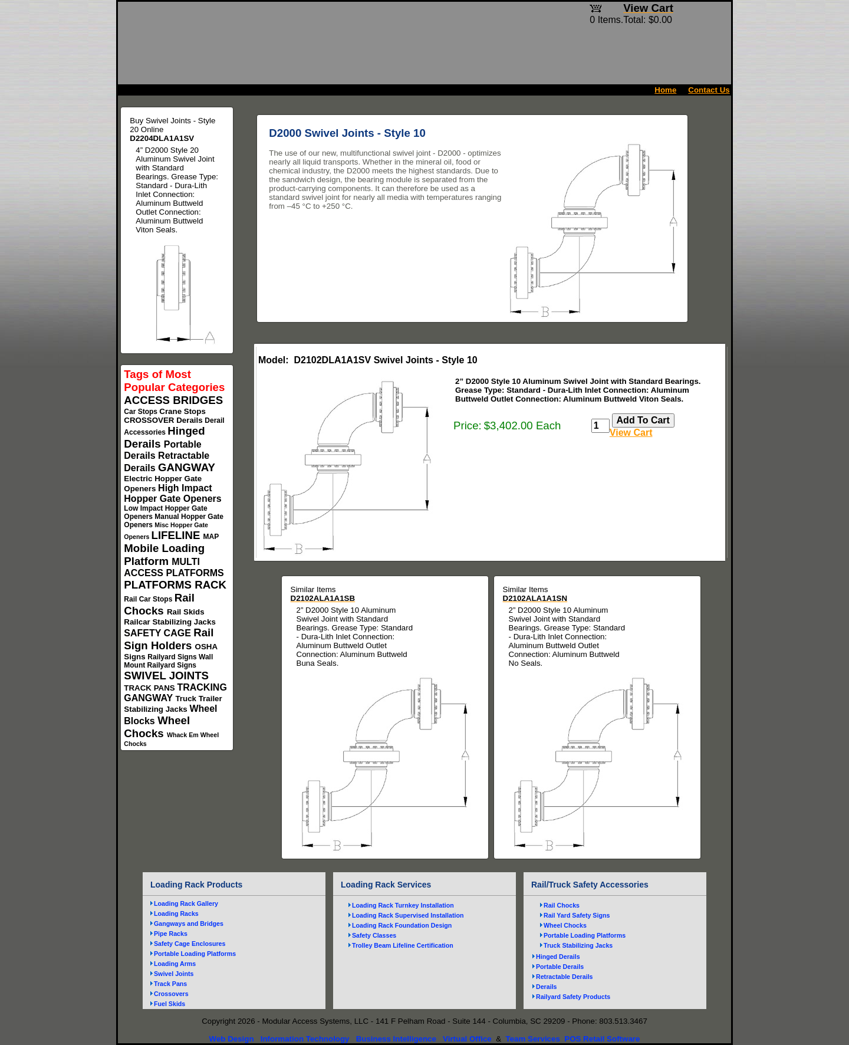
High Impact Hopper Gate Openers (172, 493)
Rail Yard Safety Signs (577, 915)
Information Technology (305, 1038)
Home (665, 90)
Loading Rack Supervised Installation (408, 915)
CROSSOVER (150, 420)
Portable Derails (560, 966)
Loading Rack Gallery (186, 903)
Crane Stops (182, 411)
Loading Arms (175, 963)
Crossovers (171, 993)
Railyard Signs (173, 657)
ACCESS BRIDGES (173, 400)
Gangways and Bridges (188, 923)
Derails (190, 420)
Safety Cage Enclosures (189, 943)
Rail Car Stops (149, 599)
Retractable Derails (564, 976)
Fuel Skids (169, 1003)
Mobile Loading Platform (164, 554)
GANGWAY (186, 467)
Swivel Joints (174, 973)
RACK (210, 585)
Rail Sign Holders (168, 639)
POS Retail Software (602, 1038)
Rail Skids (186, 611)
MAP (211, 537)
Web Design (231, 1038)
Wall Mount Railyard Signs (168, 661)
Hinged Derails (558, 956)
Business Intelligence (396, 1038)
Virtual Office (467, 1038)
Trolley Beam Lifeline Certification (402, 945)
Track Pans (170, 983)
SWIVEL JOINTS (166, 675)
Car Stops (141, 412)
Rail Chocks (159, 604)
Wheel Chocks (157, 727)
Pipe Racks (170, 933)
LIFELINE (177, 535)
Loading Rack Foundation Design (402, 925)
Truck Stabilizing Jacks (578, 945)
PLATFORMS (159, 585)
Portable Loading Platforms (195, 953)
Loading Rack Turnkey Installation (403, 905)
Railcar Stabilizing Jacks (170, 621)
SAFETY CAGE (158, 633)
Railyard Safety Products (573, 996)
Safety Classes (374, 935)
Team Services (532, 1038)
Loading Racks (176, 913)
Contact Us (708, 90)
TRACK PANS (150, 687)
